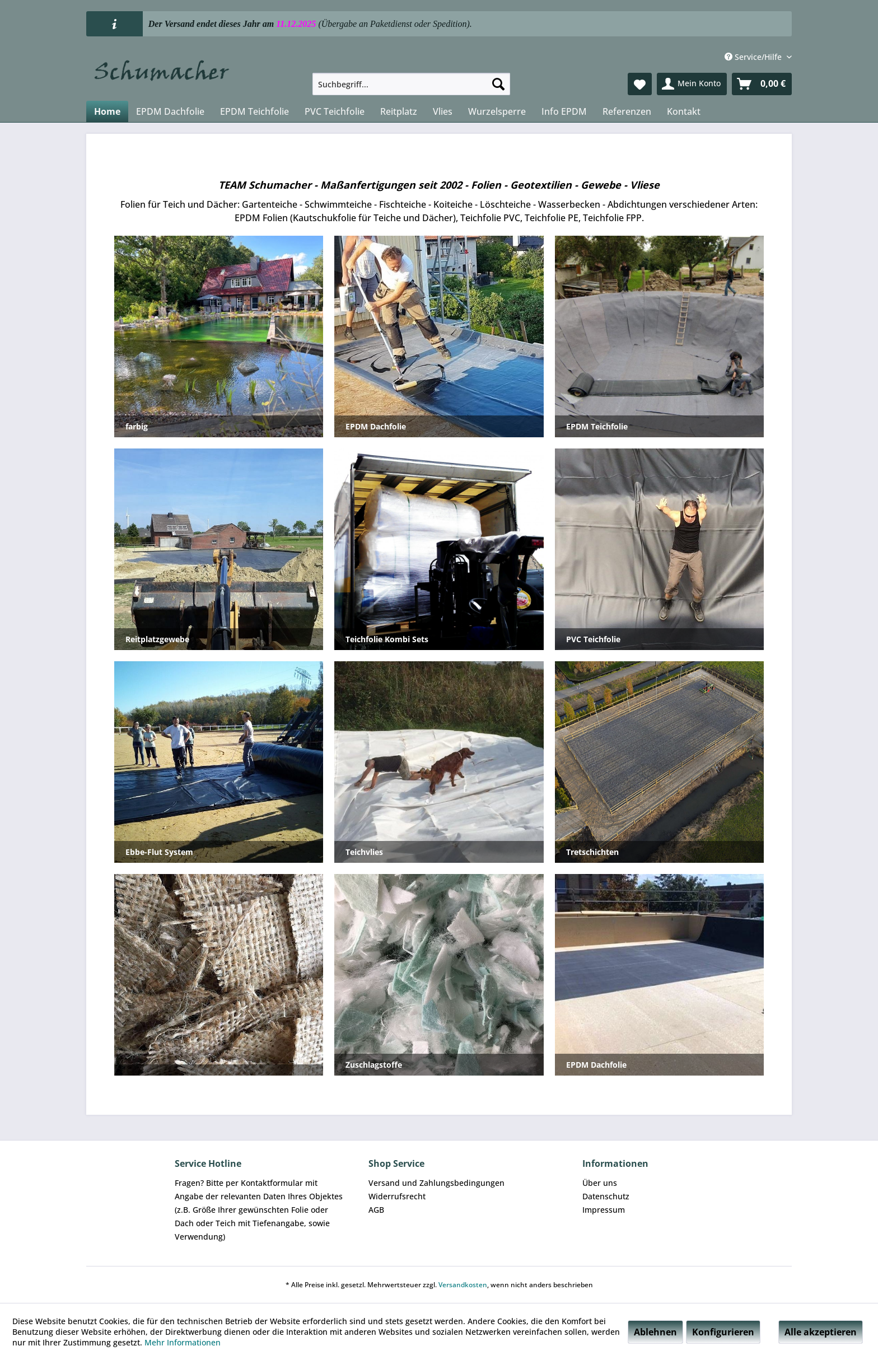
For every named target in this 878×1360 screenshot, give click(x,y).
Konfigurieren (723, 1332)
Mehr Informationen (182, 1342)
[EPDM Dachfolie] (170, 111)
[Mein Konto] (692, 84)
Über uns (599, 1182)
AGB (376, 1209)
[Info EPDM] (564, 111)
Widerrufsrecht (397, 1196)
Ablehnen (655, 1332)
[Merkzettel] (640, 84)
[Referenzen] (627, 111)
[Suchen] (498, 84)
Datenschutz (605, 1196)
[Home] (107, 111)
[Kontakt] (683, 111)
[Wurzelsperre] (497, 111)
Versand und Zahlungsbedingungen (436, 1182)
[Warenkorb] (762, 84)
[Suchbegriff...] (411, 84)
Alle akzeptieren (820, 1332)
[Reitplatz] (398, 111)
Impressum (603, 1209)
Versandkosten (462, 1284)
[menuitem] (411, 84)
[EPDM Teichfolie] (254, 111)
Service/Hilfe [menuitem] (754, 57)
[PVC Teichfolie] (334, 111)
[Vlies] (442, 111)
